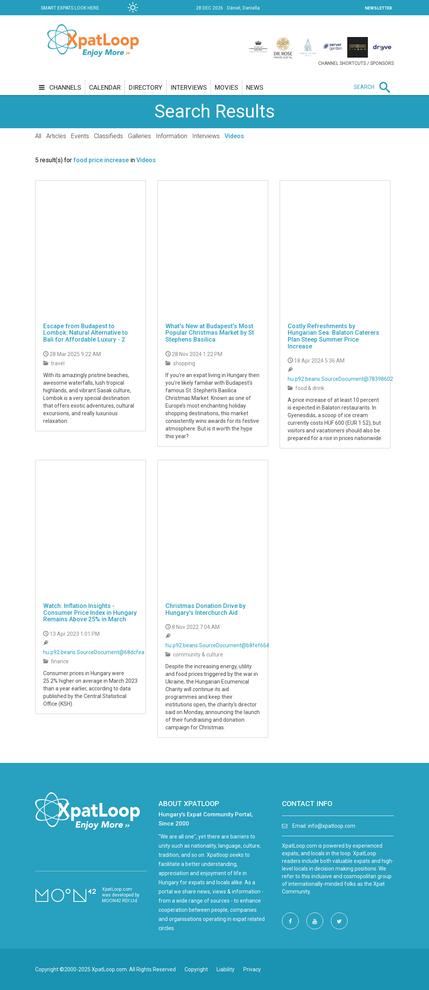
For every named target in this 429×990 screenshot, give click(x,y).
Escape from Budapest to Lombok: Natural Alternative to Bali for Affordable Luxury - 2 (85, 332)
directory (145, 87)
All (38, 136)
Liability (226, 969)
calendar (105, 87)
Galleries (139, 136)
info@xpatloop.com (331, 826)
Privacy (252, 969)
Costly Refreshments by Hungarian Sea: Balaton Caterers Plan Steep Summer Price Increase (333, 336)
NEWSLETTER (378, 8)
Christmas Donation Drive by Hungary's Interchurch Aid (205, 609)
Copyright (196, 969)
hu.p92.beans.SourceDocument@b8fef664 (217, 645)
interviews (188, 87)
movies (226, 87)
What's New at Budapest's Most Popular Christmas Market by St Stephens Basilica (209, 332)
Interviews (206, 136)
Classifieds (108, 136)
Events (80, 136)
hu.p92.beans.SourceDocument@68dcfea (93, 652)
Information (171, 136)
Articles (56, 136)
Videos (234, 136)
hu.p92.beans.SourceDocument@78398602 (340, 379)
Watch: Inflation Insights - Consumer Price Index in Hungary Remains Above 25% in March (90, 612)
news (254, 87)
